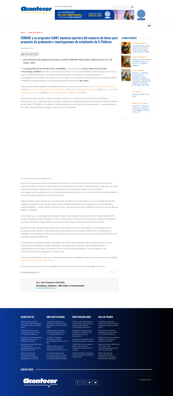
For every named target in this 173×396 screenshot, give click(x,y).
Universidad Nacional (86, 89)
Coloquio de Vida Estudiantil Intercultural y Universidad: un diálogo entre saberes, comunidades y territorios (82, 324)
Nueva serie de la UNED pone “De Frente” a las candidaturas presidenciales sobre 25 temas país (31, 347)
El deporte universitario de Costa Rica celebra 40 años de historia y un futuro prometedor (82, 333)
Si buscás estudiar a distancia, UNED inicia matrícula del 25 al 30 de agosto (83, 355)
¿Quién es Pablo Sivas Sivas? (140, 95)
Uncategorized (138, 70)
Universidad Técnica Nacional (64, 92)
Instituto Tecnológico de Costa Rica (48, 89)
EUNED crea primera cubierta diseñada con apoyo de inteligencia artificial (31, 339)
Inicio (23, 32)
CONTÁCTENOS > (145, 380)
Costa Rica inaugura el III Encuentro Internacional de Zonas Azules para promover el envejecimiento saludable (57, 356)
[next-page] (126, 118)
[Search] (132, 7)
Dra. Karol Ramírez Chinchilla (50, 282)
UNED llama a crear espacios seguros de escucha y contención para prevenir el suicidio (82, 347)
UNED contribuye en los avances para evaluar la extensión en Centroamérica (57, 348)
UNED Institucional (139, 103)
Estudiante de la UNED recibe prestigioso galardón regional (83, 340)
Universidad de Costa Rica (101, 86)
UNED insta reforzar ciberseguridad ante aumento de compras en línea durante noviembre (30, 356)
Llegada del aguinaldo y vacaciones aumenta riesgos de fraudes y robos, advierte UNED (141, 49)
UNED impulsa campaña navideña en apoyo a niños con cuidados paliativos (141, 63)
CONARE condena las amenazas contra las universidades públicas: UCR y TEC (141, 109)
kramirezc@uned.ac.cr (46, 288)
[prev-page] (122, 118)
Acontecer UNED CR (35, 32)
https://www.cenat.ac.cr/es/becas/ (37, 260)
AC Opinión (136, 91)
